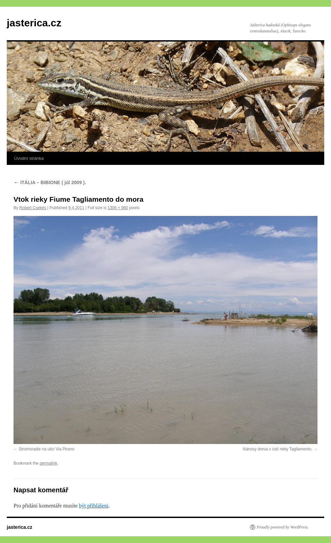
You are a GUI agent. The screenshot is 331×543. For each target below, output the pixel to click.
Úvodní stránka (29, 158)
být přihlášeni (94, 506)
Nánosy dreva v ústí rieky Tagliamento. (277, 449)
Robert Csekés (32, 207)
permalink (48, 463)
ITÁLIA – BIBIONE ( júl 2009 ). (50, 182)
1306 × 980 (117, 207)
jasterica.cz (34, 22)
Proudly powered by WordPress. (283, 527)
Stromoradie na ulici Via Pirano (46, 449)
